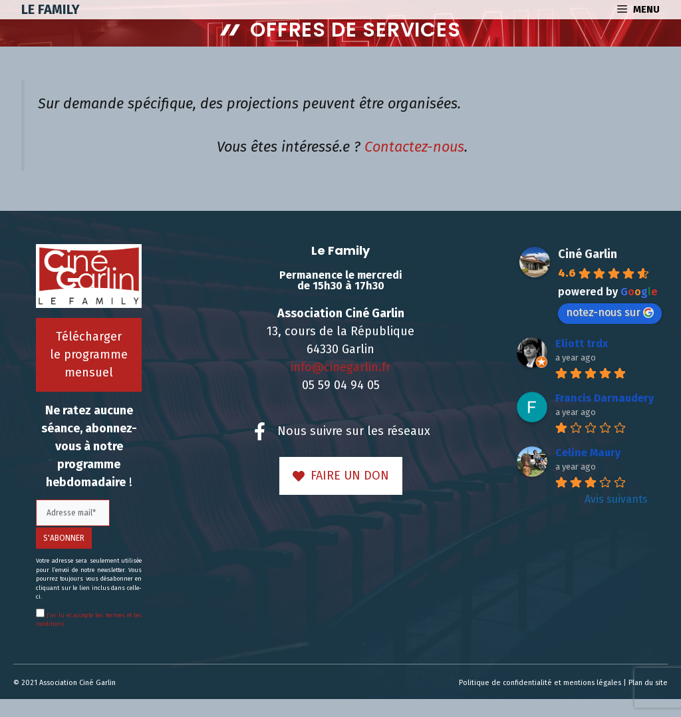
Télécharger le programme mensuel (89, 354)
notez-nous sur (610, 312)
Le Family (50, 9)
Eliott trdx (581, 343)
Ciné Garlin (587, 254)
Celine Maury (587, 452)
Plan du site (648, 682)
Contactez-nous (414, 147)
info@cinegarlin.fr (340, 367)
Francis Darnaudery (604, 398)
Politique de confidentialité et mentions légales (540, 682)
